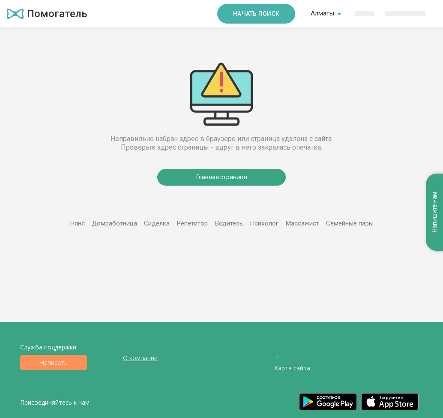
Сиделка (157, 223)
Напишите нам (434, 212)
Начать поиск (256, 13)
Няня (77, 223)
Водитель (229, 223)
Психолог (264, 223)
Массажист (302, 223)
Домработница (114, 223)
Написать (54, 362)
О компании (140, 357)
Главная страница (221, 177)
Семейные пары (350, 223)
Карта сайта (292, 368)
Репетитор (192, 223)
